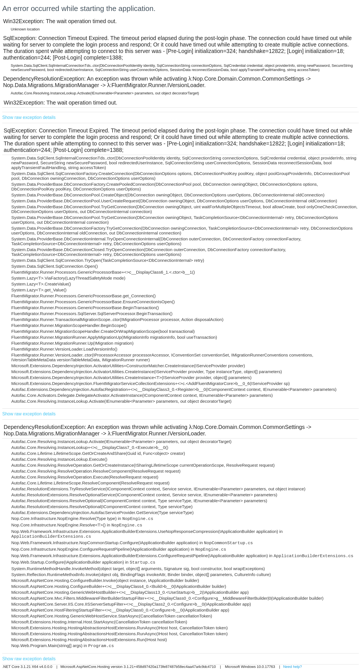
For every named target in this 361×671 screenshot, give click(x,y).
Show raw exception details (29, 117)
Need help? (292, 667)
